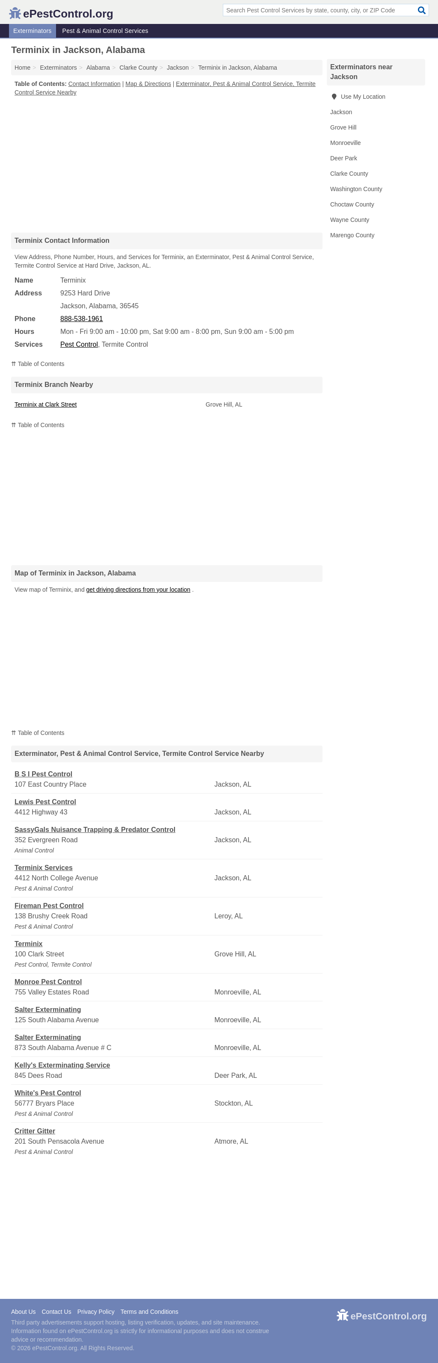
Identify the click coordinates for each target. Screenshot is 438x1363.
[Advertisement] (167, 164)
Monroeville (345, 142)
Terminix (29, 943)
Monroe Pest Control (48, 981)
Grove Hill (343, 127)
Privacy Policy (96, 1311)
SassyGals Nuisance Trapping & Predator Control (95, 829)
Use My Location (357, 96)
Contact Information (94, 83)
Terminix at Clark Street (46, 404)
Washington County (356, 189)
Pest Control (79, 344)
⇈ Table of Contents (38, 363)
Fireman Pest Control (49, 905)
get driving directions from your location (138, 589)
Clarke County (349, 173)
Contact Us (56, 1311)
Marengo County (352, 235)
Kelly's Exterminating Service (62, 1065)
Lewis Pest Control (45, 801)
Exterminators (32, 30)
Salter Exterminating (48, 1009)
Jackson (341, 112)
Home (22, 67)
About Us (23, 1311)
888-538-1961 (81, 318)
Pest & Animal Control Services (105, 30)
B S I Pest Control (43, 774)
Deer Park (343, 158)
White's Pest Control (48, 1093)
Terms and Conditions (149, 1311)
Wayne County (349, 219)
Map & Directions (148, 83)
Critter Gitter (35, 1131)
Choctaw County (352, 204)
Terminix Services (44, 867)
